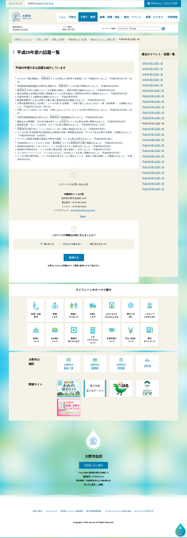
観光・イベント (132, 17)
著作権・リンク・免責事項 (72, 511)
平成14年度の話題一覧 (153, 183)
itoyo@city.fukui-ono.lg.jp (83, 210)
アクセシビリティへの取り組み (118, 511)
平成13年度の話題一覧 (153, 189)
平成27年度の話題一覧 (153, 112)
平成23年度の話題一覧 (153, 134)
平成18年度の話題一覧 (153, 161)
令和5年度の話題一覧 (152, 74)
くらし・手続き (67, 17)
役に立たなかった (98, 244)
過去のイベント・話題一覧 (103, 39)
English (39, 3)
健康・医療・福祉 (110, 17)
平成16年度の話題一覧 (153, 172)
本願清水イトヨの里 (77, 39)
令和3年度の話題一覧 (152, 79)
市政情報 (172, 17)
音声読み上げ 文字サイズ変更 (164, 3)
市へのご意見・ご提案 (93, 484)
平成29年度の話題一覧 (153, 101)
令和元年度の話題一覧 (153, 90)
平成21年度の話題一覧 (153, 145)
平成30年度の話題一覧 (153, 96)
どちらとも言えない (72, 244)
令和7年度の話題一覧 (152, 63)
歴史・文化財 (58, 39)
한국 (46, 3)
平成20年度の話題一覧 (153, 150)
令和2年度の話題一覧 (152, 85)
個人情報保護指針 (93, 511)
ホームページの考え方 (143, 511)
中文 (51, 3)
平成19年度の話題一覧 (153, 156)
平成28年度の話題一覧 (153, 107)
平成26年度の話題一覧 (153, 118)
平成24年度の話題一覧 (153, 129)
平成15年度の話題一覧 (153, 178)
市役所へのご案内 (93, 465)
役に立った (49, 244)
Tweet (82, 216)
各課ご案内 (37, 511)
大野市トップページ (23, 39)
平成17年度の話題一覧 (153, 167)
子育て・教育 (88, 17)
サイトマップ (15, 3)
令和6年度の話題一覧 (152, 69)
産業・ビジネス (154, 17)
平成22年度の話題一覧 (153, 140)
